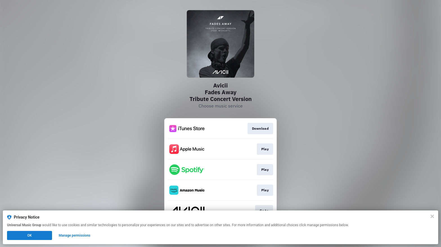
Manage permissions (75, 235)
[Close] (432, 216)
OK (29, 235)
